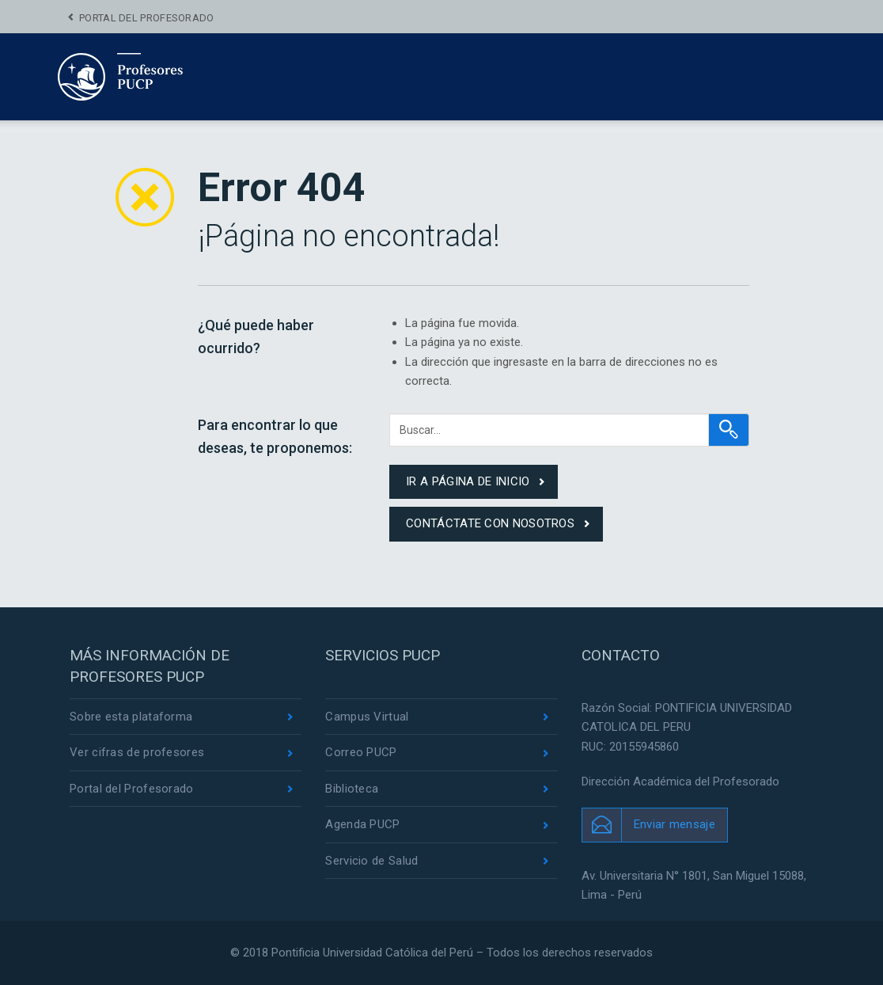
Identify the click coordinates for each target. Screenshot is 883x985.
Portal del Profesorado (146, 18)
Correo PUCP (360, 752)
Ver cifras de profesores (137, 752)
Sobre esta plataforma (131, 716)
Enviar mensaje (674, 824)
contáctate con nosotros (490, 523)
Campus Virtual (366, 716)
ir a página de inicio (467, 481)
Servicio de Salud (371, 861)
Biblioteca (351, 789)
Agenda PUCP (362, 824)
